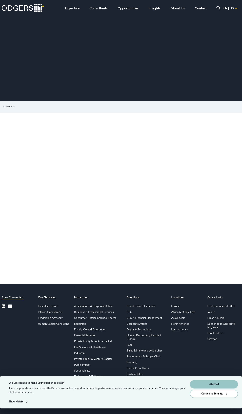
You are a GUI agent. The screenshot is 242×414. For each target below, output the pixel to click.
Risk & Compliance (138, 368)
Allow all (214, 390)
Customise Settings (214, 399)
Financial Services (84, 335)
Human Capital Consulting (53, 324)
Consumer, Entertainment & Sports (95, 318)
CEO (129, 312)
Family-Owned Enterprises (90, 329)
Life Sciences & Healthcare (90, 347)
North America (180, 324)
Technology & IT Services (89, 376)
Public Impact (82, 364)
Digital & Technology (139, 329)
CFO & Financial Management (144, 318)
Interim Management (50, 312)
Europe (175, 306)
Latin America (179, 329)
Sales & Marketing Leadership (144, 350)
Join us (211, 312)
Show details (16, 407)
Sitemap (212, 339)
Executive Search (48, 306)
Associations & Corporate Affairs (93, 306)
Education (80, 324)
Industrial (79, 353)
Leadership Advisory (50, 318)
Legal (130, 345)
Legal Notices (215, 333)
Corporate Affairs (137, 324)
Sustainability (82, 370)
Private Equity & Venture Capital (93, 341)
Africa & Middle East (183, 312)
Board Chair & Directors (141, 306)
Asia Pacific (178, 318)
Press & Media (215, 318)
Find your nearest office (221, 306)
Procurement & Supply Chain (144, 356)
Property (132, 362)
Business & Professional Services (94, 312)
